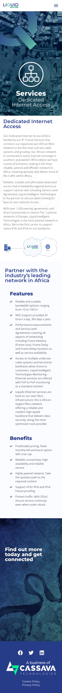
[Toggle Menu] (56, 5)
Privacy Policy (31, 685)
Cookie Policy (31, 681)
